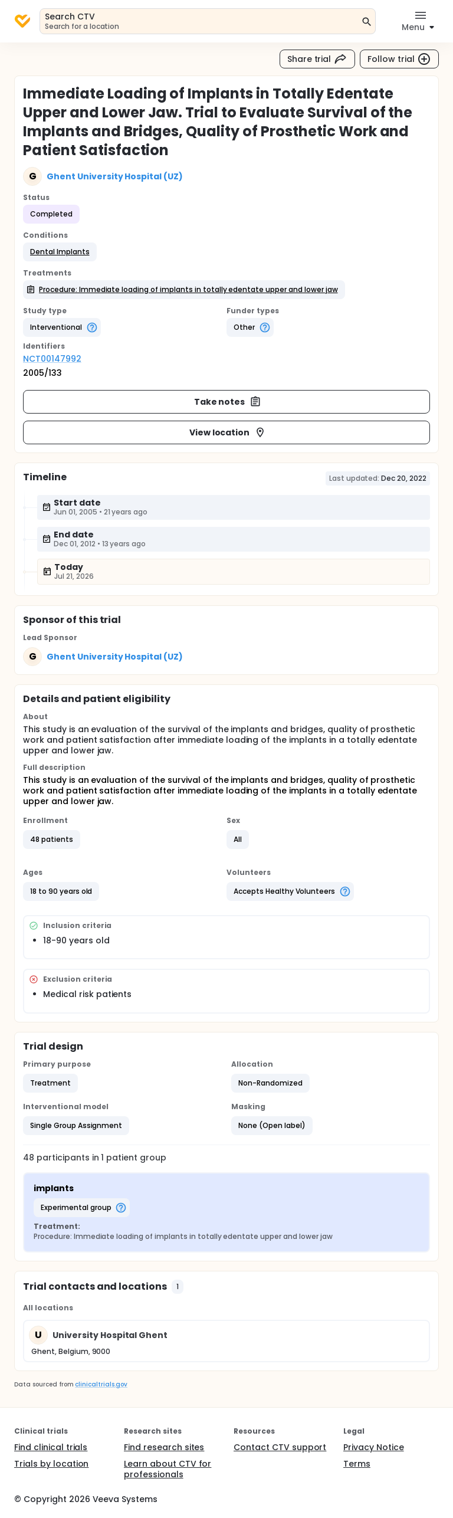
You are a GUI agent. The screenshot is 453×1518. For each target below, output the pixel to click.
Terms (356, 1463)
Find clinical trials (50, 1447)
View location (228, 432)
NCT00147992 (52, 358)
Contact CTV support (280, 1447)
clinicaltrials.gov (101, 1384)
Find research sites (164, 1447)
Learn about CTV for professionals (167, 1469)
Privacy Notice (373, 1447)
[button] (60, 251)
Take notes (228, 402)
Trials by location (51, 1463)
